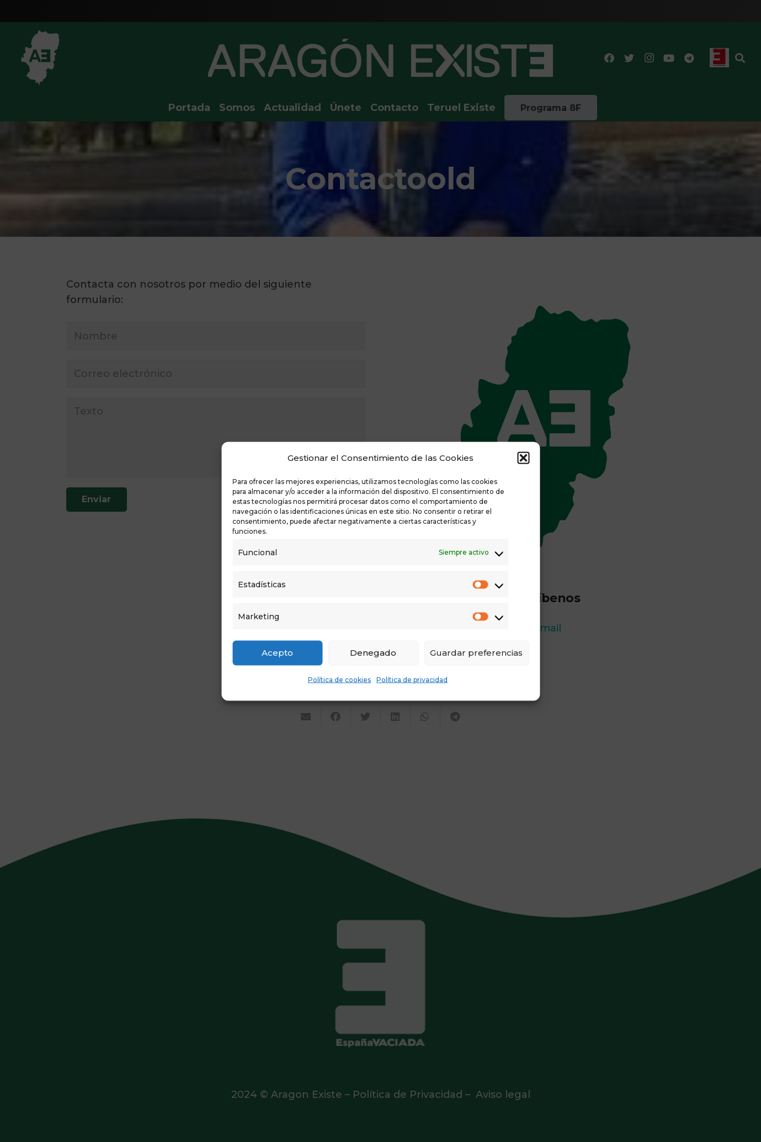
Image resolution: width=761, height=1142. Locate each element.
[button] (523, 457)
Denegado (373, 652)
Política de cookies (339, 679)
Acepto (277, 652)
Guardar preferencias (476, 652)
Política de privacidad (412, 679)
